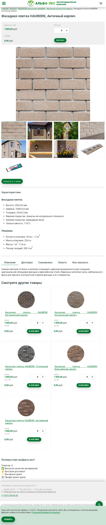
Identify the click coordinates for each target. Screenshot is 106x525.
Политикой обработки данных (46, 512)
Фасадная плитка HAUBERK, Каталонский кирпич (76, 313)
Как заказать (80, 262)
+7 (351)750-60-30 (9, 495)
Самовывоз (45, 262)
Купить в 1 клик (12, 181)
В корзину (60, 40)
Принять (8, 519)
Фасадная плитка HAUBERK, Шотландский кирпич (26, 313)
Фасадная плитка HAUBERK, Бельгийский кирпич (76, 368)
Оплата (62, 262)
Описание (10, 262)
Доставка (27, 262)
